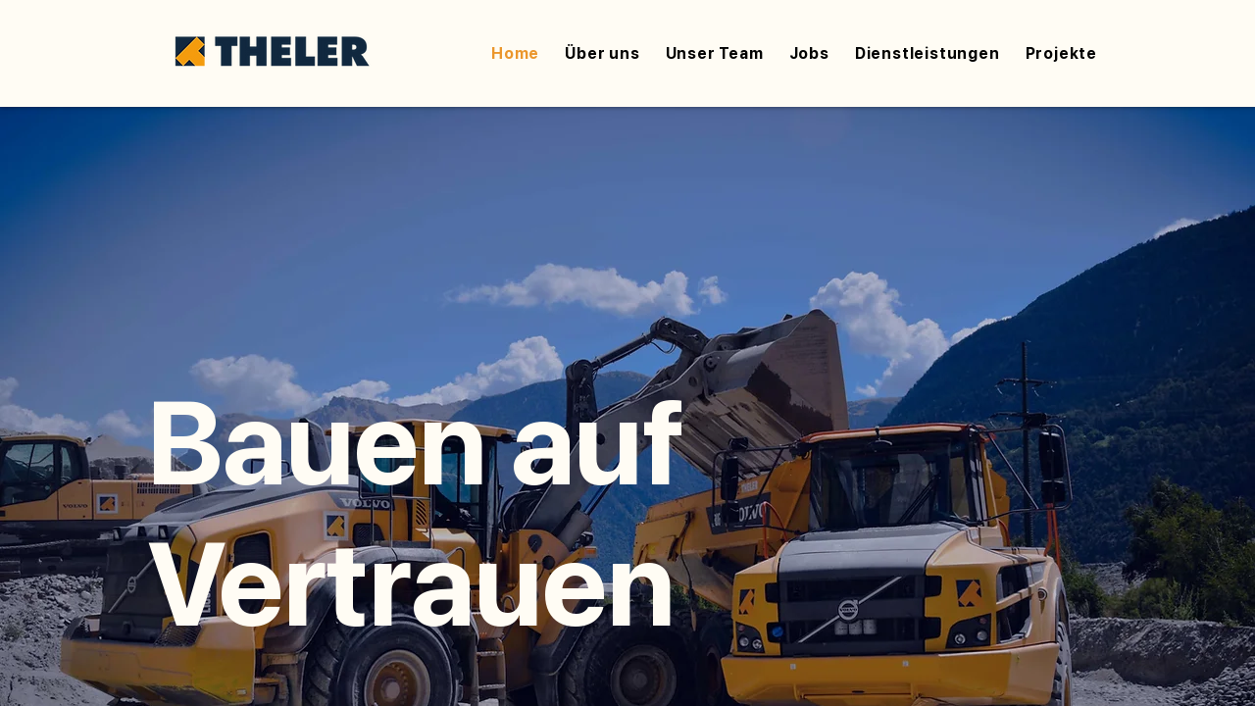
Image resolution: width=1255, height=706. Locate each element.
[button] (927, 53)
